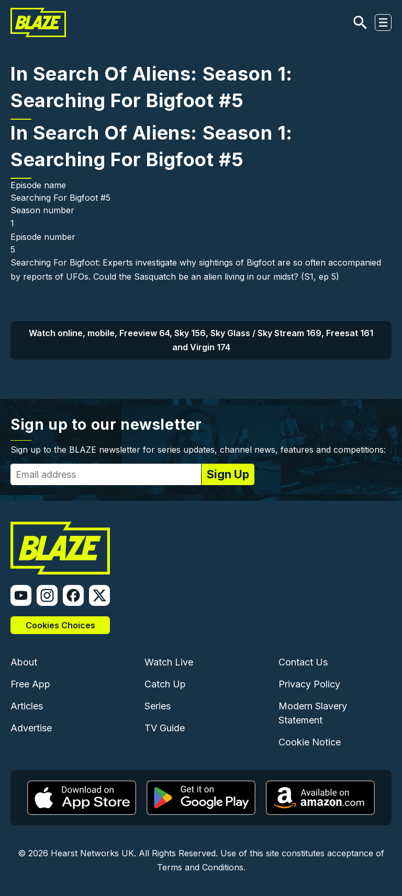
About (23, 662)
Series (157, 705)
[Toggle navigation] (383, 22)
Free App (30, 684)
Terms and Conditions (200, 867)
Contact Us (303, 662)
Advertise (31, 727)
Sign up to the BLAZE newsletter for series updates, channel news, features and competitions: (198, 449)
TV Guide (164, 727)
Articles (26, 705)
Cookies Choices (60, 625)
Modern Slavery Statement (312, 713)
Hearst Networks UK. (93, 853)
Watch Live (168, 662)
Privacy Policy (309, 684)
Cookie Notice (309, 742)
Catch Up (165, 684)
